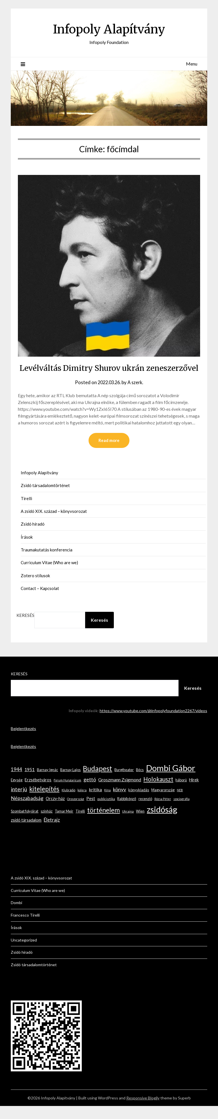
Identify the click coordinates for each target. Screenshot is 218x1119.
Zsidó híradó (33, 537)
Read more (109, 453)
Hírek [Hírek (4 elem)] (194, 792)
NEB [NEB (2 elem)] (180, 803)
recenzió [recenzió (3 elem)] (145, 811)
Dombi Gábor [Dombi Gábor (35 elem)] (170, 781)
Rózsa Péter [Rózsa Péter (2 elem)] (162, 812)
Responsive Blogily (143, 1111)
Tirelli (26, 511)
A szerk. (136, 395)
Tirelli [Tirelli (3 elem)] (80, 824)
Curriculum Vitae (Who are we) (49, 575)
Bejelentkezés (23, 741)
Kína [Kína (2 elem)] (107, 803)
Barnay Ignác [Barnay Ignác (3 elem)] (47, 782)
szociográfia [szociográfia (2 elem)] (181, 812)
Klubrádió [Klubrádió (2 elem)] (68, 803)
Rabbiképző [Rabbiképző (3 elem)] (126, 811)
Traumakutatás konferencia (46, 562)
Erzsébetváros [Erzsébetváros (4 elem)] (38, 792)
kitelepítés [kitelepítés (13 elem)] (44, 802)
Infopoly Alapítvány (109, 28)
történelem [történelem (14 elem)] (103, 823)
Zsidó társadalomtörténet (45, 498)
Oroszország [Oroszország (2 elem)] (75, 812)
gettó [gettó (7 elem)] (89, 792)
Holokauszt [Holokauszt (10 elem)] (158, 792)
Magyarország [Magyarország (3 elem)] (163, 803)
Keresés (25, 628)
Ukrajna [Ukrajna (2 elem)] (128, 824)
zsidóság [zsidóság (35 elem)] (162, 822)
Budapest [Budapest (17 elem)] (97, 781)
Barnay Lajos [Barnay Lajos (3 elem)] (70, 782)
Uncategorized (24, 953)
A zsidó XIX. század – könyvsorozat (54, 524)
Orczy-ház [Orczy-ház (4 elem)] (55, 811)
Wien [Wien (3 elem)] (140, 824)
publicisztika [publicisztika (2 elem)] (106, 812)
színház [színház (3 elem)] (47, 824)
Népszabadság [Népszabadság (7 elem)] (27, 811)
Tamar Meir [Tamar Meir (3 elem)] (64, 824)
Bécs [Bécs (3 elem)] (140, 782)
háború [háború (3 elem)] (181, 793)
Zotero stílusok (35, 588)
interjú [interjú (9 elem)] (19, 802)
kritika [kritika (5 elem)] (95, 802)
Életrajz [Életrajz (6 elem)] (52, 833)
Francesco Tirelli (25, 928)
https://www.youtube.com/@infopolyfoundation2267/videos (153, 723)
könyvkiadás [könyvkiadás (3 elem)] (138, 803)
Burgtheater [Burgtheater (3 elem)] (124, 782)
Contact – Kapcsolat (40, 601)
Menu (191, 63)
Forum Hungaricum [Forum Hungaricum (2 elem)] (67, 793)
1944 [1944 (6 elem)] (16, 782)
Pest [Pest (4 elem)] (90, 811)
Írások (27, 550)
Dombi (16, 915)
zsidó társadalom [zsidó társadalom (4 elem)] (26, 833)
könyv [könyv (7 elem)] (119, 802)
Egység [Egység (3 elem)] (16, 793)
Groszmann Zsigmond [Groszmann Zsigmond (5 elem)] (119, 792)
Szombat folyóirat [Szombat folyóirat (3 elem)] (24, 824)
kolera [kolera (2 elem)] (82, 803)
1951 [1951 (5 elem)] (29, 782)
